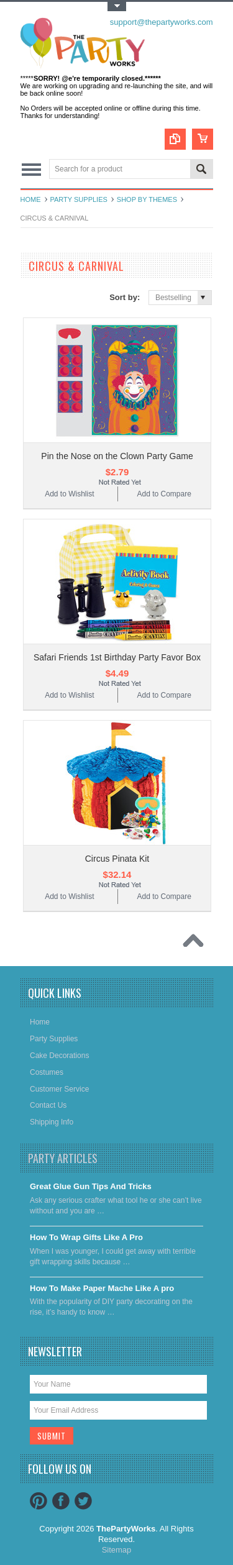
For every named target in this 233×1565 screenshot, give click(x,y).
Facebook (61, 1501)
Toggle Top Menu (116, 6)
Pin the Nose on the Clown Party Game (117, 456)
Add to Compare (164, 494)
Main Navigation (31, 170)
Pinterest (38, 1501)
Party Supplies (78, 199)
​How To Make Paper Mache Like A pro (102, 1288)
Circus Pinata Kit (117, 859)
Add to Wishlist (69, 494)
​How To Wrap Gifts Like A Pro (86, 1237)
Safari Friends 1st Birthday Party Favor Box (117, 657)
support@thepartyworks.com (161, 22)
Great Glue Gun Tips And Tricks (91, 1186)
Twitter (83, 1501)
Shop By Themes (147, 199)
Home (31, 199)
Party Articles (63, 1158)
